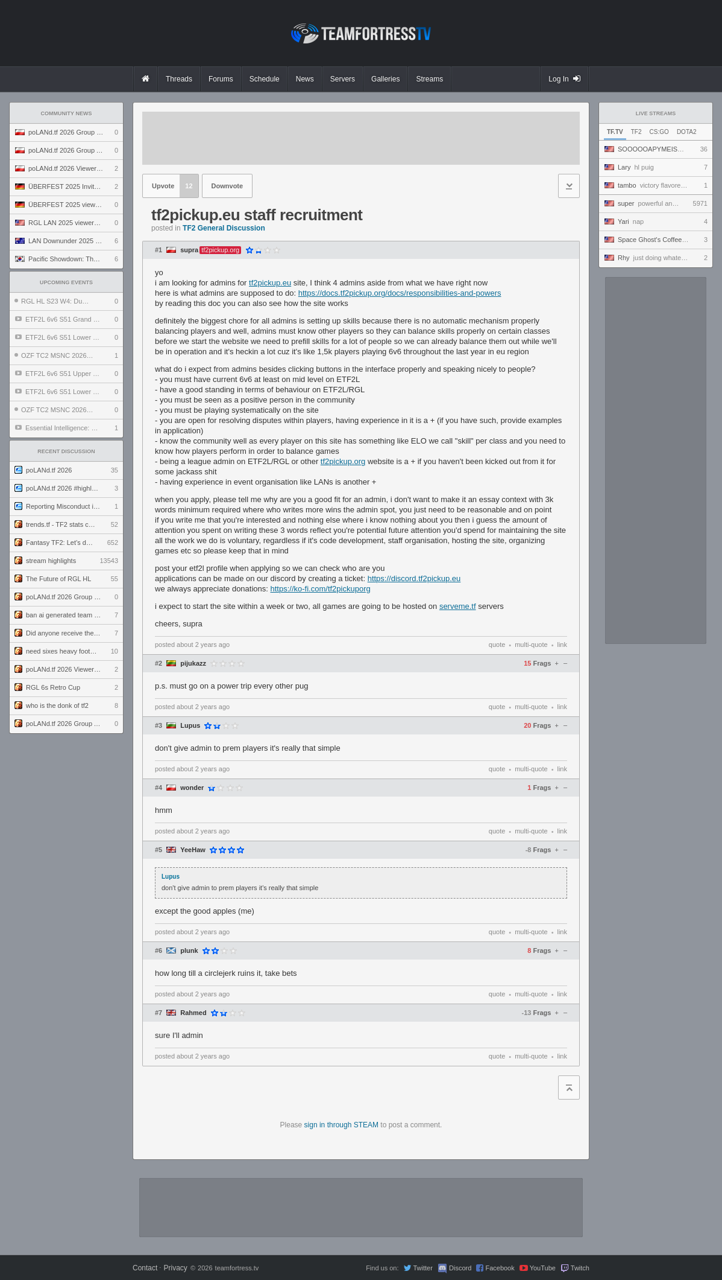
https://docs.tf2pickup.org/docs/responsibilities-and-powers (399, 293)
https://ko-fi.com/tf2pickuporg (321, 588)
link (562, 644)
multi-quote (531, 644)
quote (497, 644)
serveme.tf (457, 606)
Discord (460, 1268)
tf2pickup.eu (270, 282)
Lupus (190, 725)
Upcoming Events (66, 282)
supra (189, 250)
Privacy (175, 1268)
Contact (145, 1268)
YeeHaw (193, 850)
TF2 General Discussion (224, 228)
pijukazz (193, 663)
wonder (192, 788)
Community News (66, 113)
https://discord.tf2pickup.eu (414, 578)
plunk (189, 950)
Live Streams (656, 113)
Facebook (499, 1268)
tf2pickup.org (343, 461)
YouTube (543, 1268)
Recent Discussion (66, 451)
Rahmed (193, 1013)
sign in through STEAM (341, 1125)
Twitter (422, 1268)
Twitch (580, 1268)
